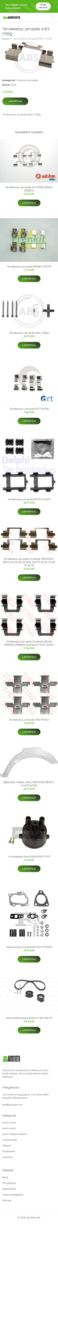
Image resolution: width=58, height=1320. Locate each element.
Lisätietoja (15, 101)
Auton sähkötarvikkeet (14, 1134)
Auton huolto (9, 1122)
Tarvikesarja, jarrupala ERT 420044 (29, 408)
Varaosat (21, 80)
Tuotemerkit (8, 1151)
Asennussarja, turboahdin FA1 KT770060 (29, 947)
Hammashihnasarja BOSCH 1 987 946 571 (29, 1018)
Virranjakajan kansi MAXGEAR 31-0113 (29, 856)
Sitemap (6, 1200)
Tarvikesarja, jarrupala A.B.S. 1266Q (29, 332)
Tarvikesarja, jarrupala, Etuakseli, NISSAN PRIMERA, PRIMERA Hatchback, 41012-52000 (29, 643)
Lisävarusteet (9, 1139)
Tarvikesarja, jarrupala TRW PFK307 (29, 719)
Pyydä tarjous (43, 6)
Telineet (6, 1145)
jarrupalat (33, 80)
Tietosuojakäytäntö (13, 1194)
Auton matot (9, 1128)
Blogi (5, 1177)
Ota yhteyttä (9, 1183)
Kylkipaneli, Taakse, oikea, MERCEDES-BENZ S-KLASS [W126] (29, 784)
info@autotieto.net (12, 1104)
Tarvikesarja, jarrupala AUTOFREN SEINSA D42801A (29, 189)
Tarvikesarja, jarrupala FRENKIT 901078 (29, 266)
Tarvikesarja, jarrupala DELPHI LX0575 (29, 499)
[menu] (53, 17)
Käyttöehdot (9, 1188)
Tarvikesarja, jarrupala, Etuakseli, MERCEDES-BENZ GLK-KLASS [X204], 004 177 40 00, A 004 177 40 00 (29, 562)
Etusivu (6, 38)
